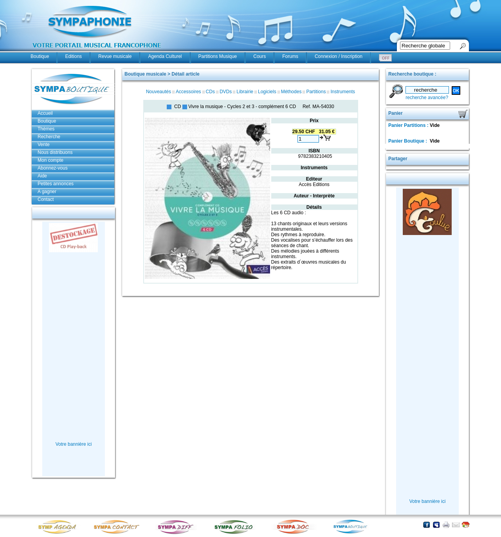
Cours (259, 56)
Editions (73, 56)
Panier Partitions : (409, 125)
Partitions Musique (217, 56)
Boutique (40, 56)
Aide (42, 176)
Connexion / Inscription (338, 56)
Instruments (342, 91)
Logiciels (267, 91)
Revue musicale (115, 56)
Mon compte (50, 160)
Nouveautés (158, 91)
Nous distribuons (55, 152)
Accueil (45, 113)
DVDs (226, 91)
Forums (290, 56)
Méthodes (291, 91)
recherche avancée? (426, 97)
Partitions (316, 91)
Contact (46, 199)
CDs (210, 91)
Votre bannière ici (74, 444)
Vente (44, 144)
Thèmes (46, 129)
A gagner (47, 191)
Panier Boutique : (408, 141)
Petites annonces (56, 183)
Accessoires (188, 91)
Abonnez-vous (53, 168)
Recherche (49, 136)
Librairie (244, 91)
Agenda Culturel (165, 56)
